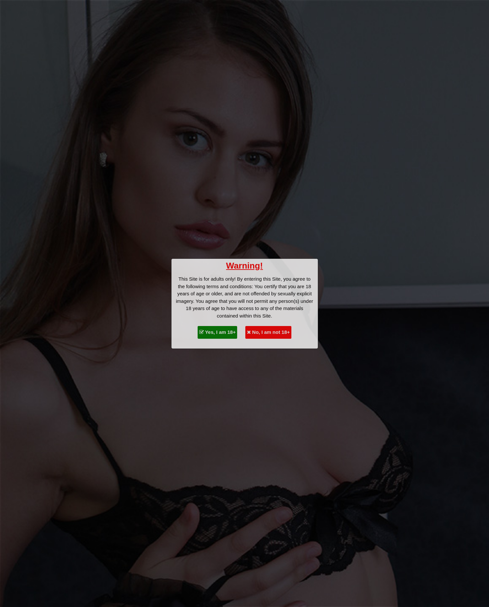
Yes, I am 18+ (217, 332)
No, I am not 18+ (268, 332)
